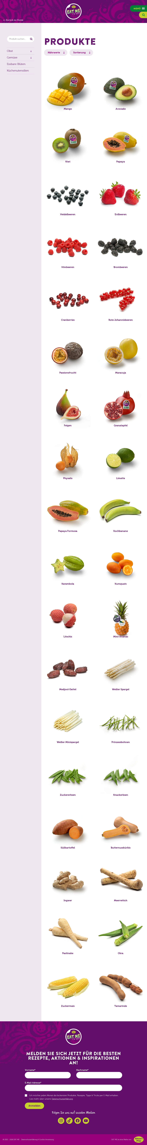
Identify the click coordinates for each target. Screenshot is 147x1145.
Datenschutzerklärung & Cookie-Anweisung (37, 1140)
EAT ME (73, 11)
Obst (10, 51)
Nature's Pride (138, 1139)
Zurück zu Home (14, 20)
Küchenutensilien (18, 70)
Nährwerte (54, 52)
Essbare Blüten (16, 64)
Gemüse (12, 57)
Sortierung (79, 52)
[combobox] (20, 39)
